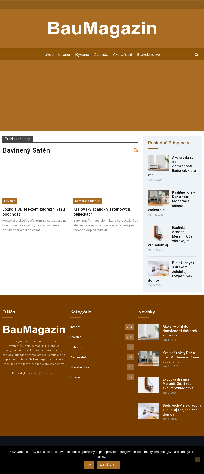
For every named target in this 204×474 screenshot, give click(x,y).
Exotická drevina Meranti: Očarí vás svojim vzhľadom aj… (180, 383)
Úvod (49, 54)
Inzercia (23, 4)
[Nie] (197, 459)
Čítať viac (108, 465)
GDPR (37, 4)
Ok (89, 465)
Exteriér (75, 377)
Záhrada (101, 54)
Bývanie (82, 54)
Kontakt (7, 4)
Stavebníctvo (148, 54)
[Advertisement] (102, 97)
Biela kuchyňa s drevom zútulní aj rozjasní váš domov (182, 410)
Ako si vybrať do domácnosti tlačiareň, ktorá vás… (180, 330)
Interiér (64, 54)
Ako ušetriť (122, 54)
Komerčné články (87, 200)
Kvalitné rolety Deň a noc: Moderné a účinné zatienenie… (181, 357)
